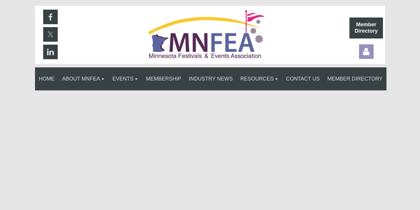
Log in (366, 51)
